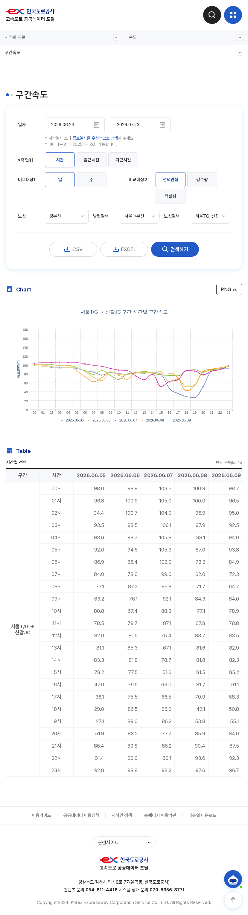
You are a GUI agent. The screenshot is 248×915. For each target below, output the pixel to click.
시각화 (140, 134)
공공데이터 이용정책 (81, 815)
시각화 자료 (62, 37)
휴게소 (140, 120)
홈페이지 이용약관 (160, 815)
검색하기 (175, 249)
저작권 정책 (122, 815)
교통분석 (142, 107)
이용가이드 (41, 815)
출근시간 (91, 160)
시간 (60, 160)
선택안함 (170, 179)
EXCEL (124, 249)
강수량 (202, 179)
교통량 (140, 52)
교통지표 (142, 93)
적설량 (170, 196)
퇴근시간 (123, 160)
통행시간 (142, 79)
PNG (229, 289)
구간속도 (18, 67)
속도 (186, 37)
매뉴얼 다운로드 (202, 815)
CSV (73, 249)
